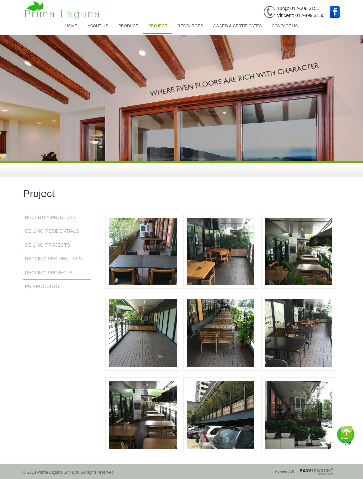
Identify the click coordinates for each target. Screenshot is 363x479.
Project (157, 26)
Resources (190, 26)
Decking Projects (49, 272)
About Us (98, 26)
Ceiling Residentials (52, 231)
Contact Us (285, 26)
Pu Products (42, 286)
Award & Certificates (237, 26)
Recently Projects (50, 217)
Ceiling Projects (47, 245)
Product (128, 26)
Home (71, 26)
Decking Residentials (53, 258)
